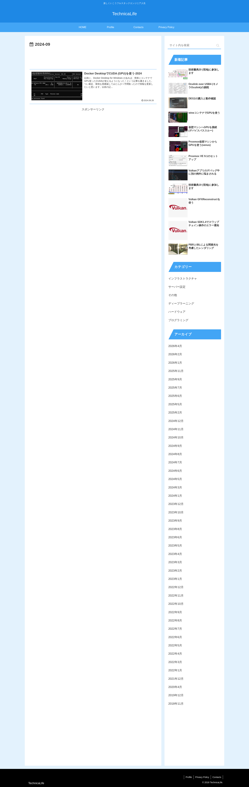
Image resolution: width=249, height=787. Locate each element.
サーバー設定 (176, 286)
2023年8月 (175, 529)
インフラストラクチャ (182, 278)
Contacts (216, 777)
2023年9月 (175, 520)
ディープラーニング (181, 303)
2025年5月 (175, 404)
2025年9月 (175, 379)
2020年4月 (175, 687)
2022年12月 (176, 587)
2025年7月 (175, 387)
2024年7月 (175, 462)
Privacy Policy (202, 777)
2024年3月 (175, 487)
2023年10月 (176, 512)
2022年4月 (175, 653)
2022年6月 (175, 637)
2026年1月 (175, 362)
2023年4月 (175, 554)
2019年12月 (176, 695)
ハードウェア (176, 311)
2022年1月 (175, 670)
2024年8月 (175, 454)
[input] (194, 45)
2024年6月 (175, 470)
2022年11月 (176, 595)
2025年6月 (175, 395)
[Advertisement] (93, 57)
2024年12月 (176, 421)
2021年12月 (176, 678)
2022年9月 (175, 612)
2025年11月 (176, 371)
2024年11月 (176, 429)
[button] (218, 45)
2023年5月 (175, 545)
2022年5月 (175, 645)
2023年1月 (175, 578)
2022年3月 (175, 662)
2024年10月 (176, 437)
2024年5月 (175, 479)
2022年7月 (175, 628)
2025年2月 (175, 412)
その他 (172, 295)
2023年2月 (175, 570)
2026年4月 (175, 346)
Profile (189, 777)
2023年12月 (176, 504)
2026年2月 (175, 354)
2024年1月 (175, 495)
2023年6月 (175, 537)
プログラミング (178, 320)
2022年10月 (176, 603)
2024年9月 (175, 445)
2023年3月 (175, 562)
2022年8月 (175, 620)
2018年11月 (176, 703)
